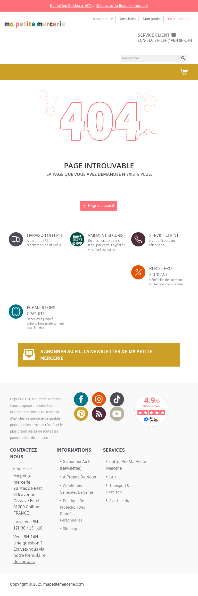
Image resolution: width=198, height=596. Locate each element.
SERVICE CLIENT (164, 235)
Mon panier (152, 19)
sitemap (70, 528)
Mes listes (128, 19)
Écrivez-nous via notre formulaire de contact (29, 555)
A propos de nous (79, 477)
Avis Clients (119, 500)
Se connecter (178, 19)
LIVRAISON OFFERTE (45, 235)
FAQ (112, 477)
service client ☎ (157, 35)
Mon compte (103, 19)
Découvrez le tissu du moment (122, 5)
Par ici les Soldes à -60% (71, 5)
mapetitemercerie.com (63, 584)
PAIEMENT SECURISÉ (107, 235)
